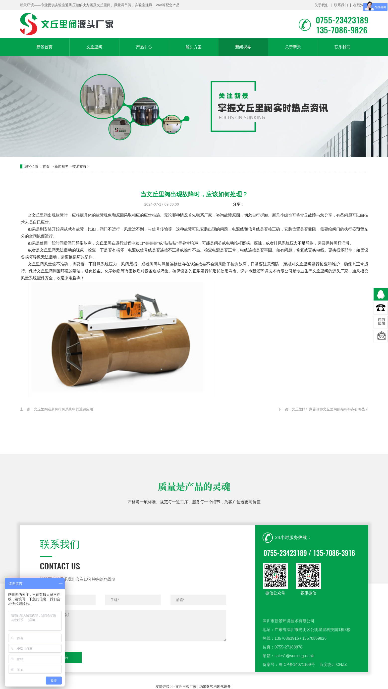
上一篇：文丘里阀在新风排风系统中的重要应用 (56, 409)
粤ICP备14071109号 (296, 683)
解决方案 (194, 47)
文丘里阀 (94, 47)
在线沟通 (360, 5)
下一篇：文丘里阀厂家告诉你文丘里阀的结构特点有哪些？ (323, 409)
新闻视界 (243, 47)
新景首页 (45, 47)
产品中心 (144, 47)
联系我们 (341, 5)
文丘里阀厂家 (185, 687)
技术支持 (79, 166)
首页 (46, 166)
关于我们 (322, 5)
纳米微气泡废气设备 (215, 687)
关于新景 (293, 47)
